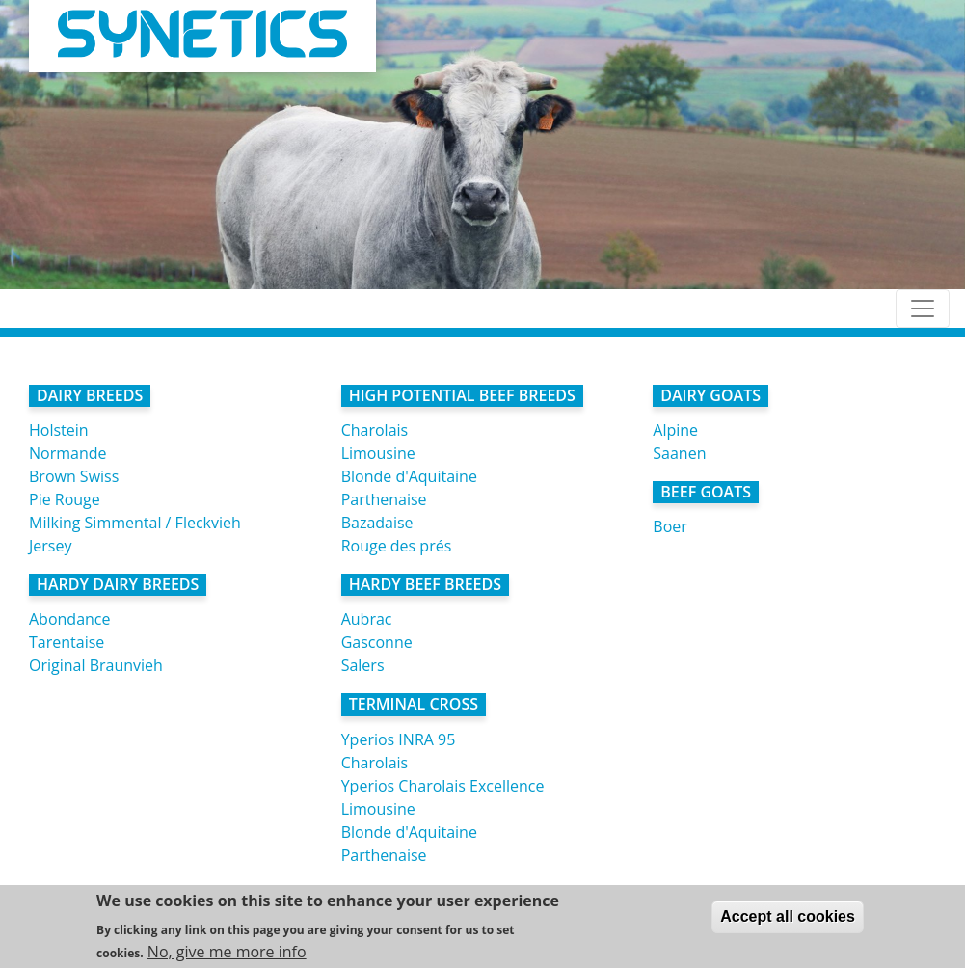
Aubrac (366, 619)
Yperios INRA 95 (398, 739)
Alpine (675, 430)
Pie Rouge (64, 499)
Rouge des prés (396, 545)
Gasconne (377, 642)
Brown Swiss (74, 476)
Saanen (679, 453)
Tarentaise (66, 642)
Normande (68, 453)
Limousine (378, 453)
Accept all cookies (787, 918)
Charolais (375, 430)
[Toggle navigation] (923, 308)
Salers (363, 665)
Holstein (59, 430)
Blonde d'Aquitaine (409, 476)
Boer (669, 526)
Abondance (69, 619)
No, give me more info (227, 953)
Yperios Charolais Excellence (443, 785)
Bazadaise (377, 522)
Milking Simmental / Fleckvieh (135, 522)
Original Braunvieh (96, 665)
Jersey (50, 545)
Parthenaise (384, 499)
